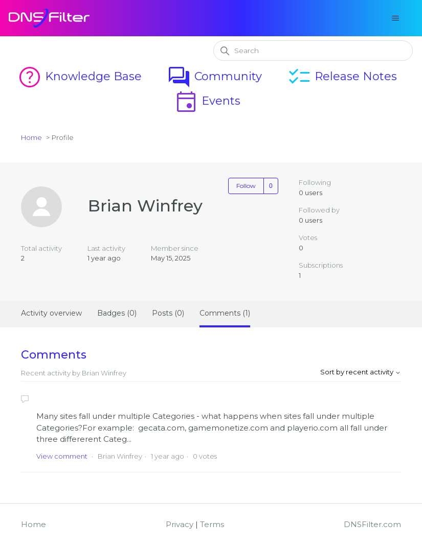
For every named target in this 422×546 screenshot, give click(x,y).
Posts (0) (168, 313)
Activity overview (51, 313)
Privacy (179, 524)
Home (31, 137)
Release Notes (342, 76)
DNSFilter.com (372, 524)
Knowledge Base (79, 76)
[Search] (313, 50)
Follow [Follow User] (246, 185)
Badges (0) (117, 313)
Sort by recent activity (360, 372)
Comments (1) (224, 313)
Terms (212, 524)
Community (214, 76)
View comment (61, 456)
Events (207, 101)
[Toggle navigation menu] (395, 18)
